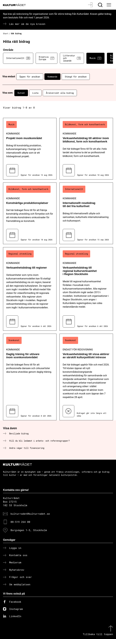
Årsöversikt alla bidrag (60, 92)
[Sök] (100, 4)
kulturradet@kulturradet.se (30, 513)
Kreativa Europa (46, 58)
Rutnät (21, 92)
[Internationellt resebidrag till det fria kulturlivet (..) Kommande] (86, 213)
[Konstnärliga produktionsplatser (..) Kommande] (29, 213)
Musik (95, 58)
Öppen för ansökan (29, 76)
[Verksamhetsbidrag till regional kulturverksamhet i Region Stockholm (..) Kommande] (86, 289)
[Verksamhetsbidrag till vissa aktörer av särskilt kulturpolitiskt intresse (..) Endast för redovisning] (86, 377)
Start (5, 33)
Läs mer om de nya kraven (27, 23)
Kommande (52, 76)
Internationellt (18, 58)
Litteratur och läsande (72, 58)
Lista (35, 92)
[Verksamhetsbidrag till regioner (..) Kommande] (29, 289)
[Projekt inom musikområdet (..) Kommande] (29, 148)
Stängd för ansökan (76, 76)
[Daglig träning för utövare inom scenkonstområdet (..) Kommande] (29, 377)
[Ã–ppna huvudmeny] (109, 5)
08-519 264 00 (20, 521)
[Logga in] (90, 4)
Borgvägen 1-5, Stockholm (29, 530)
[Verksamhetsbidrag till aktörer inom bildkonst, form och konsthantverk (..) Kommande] (86, 148)
